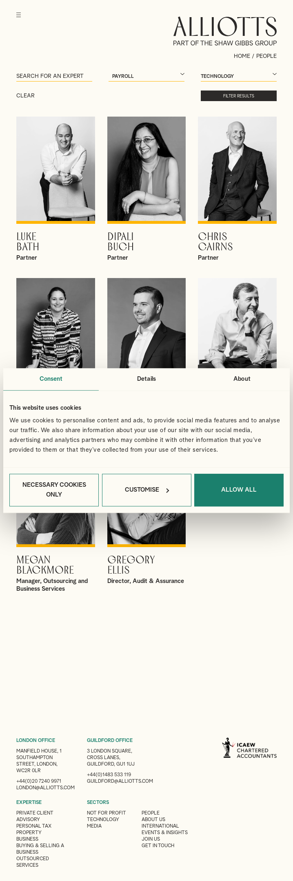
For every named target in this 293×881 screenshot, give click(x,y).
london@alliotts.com (45, 788)
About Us (153, 819)
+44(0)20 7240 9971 (38, 781)
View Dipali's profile (146, 189)
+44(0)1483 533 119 (109, 775)
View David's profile (237, 350)
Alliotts (225, 31)
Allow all (239, 490)
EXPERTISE (29, 802)
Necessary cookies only (54, 490)
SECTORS (98, 802)
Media (94, 826)
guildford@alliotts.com (120, 781)
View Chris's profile (237, 189)
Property (29, 832)
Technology (103, 819)
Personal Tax (33, 826)
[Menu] (18, 20)
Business (27, 839)
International (160, 826)
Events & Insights (165, 832)
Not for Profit (106, 813)
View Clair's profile (55, 350)
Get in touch (158, 845)
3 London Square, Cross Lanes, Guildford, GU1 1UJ (111, 758)
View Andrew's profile (146, 350)
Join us (151, 839)
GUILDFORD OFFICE (110, 740)
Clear (25, 96)
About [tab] (242, 379)
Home (242, 56)
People (151, 813)
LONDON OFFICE (35, 740)
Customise (147, 490)
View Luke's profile (55, 189)
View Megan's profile (55, 516)
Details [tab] (146, 379)
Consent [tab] (51, 379)
